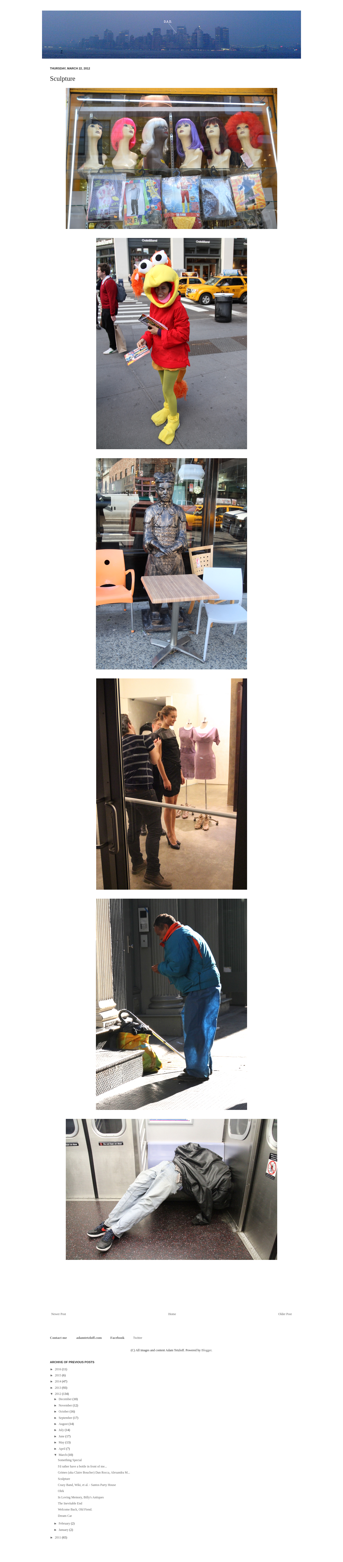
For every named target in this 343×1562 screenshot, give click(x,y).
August (64, 1424)
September (66, 1418)
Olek (61, 1491)
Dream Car (65, 1516)
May (62, 1442)
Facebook (117, 1338)
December (65, 1399)
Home (172, 1314)
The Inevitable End (70, 1503)
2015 (58, 1375)
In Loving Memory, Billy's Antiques (81, 1497)
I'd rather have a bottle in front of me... (82, 1466)
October (64, 1411)
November (66, 1405)
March (63, 1455)
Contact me (59, 1338)
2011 (58, 1537)
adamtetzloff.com (89, 1338)
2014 (58, 1381)
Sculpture (64, 1479)
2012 (58, 1394)
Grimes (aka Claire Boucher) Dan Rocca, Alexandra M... (94, 1472)
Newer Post (58, 1314)
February (65, 1523)
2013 (58, 1388)
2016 (58, 1369)
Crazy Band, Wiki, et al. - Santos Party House (87, 1485)
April (62, 1449)
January (64, 1530)
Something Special (70, 1460)
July (62, 1430)
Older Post (285, 1314)
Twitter (137, 1338)
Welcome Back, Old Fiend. (75, 1509)
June (62, 1436)
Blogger (206, 1350)
